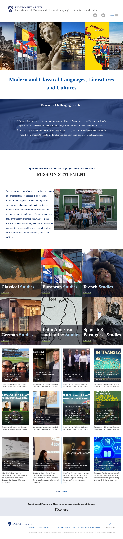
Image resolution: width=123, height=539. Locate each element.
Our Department (45, 527)
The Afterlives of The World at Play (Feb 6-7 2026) (14, 378)
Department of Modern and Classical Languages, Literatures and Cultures (57, 9)
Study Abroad (74, 527)
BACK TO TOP (110, 527)
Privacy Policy (93, 532)
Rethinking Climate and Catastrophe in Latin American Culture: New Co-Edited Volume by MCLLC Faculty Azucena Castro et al (107, 417)
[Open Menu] (112, 15)
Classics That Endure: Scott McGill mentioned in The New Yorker (45, 377)
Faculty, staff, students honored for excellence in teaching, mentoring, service (107, 466)
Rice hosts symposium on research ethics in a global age (45, 467)
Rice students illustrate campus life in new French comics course (14, 466)
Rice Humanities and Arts (28, 7)
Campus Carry (111, 532)
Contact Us (33, 527)
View (61, 491)
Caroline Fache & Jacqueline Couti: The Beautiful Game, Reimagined (14, 420)
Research (85, 527)
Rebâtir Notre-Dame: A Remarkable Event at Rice (44, 421)
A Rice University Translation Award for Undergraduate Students (106, 377)
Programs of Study (60, 527)
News (92, 527)
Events (98, 527)
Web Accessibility (102, 532)
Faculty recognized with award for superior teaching (76, 467)
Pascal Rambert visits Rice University (74, 378)
